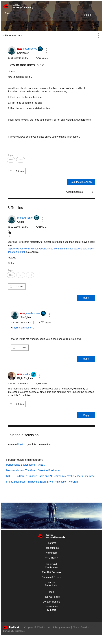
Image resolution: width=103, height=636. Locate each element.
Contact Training (52, 601)
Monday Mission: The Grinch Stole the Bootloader (33, 470)
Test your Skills (51, 596)
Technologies (51, 548)
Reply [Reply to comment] (86, 297)
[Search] (41, 13)
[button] (46, 50)
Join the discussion (81, 182)
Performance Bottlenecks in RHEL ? (25, 464)
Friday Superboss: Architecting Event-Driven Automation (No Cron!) (42, 481)
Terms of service (81, 627)
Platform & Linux (13, 35)
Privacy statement (61, 627)
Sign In (88, 15)
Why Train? (51, 557)
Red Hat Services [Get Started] (51, 572)
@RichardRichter (23, 327)
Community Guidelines (14, 631)
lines (20, 160)
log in (21, 444)
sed (30, 275)
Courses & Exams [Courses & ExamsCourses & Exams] (51, 577)
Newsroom (51, 552)
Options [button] (98, 35)
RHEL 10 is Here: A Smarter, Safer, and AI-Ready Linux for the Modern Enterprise (50, 476)
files (11, 160)
